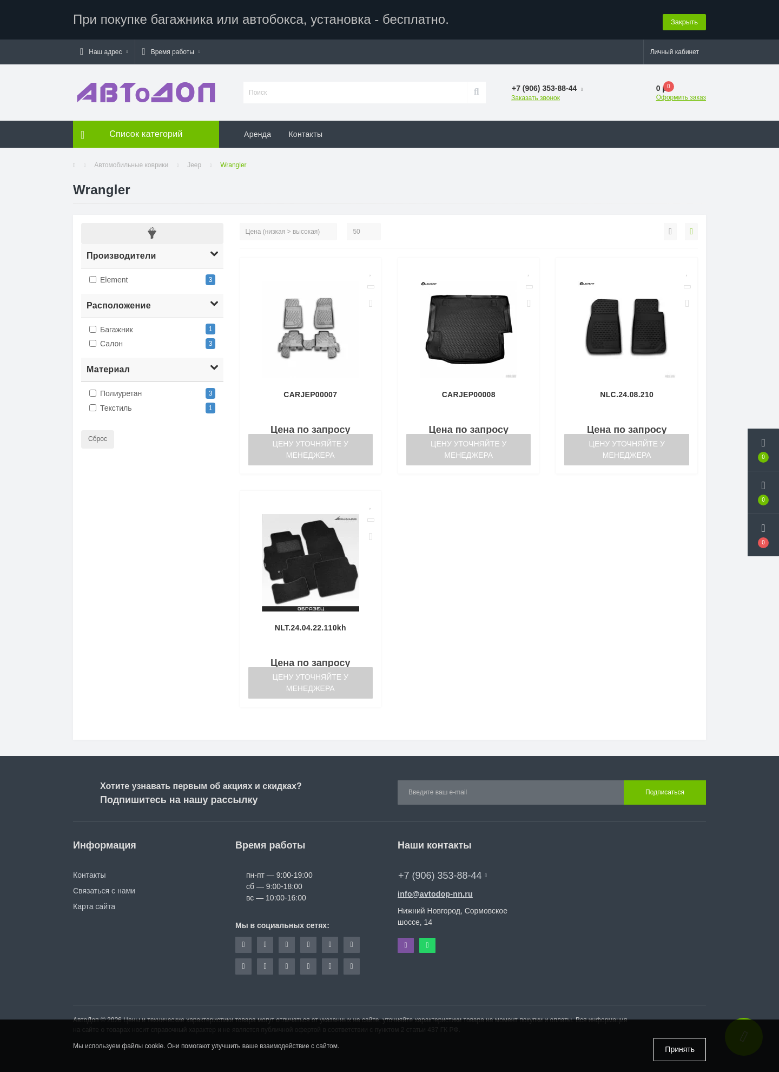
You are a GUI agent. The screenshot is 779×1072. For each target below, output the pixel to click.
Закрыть (684, 19)
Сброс (97, 437)
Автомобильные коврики (131, 163)
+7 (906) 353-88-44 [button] (442, 874)
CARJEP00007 (310, 393)
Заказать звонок (535, 96)
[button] (104, 50)
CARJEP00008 (469, 393)
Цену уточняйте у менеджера (310, 448)
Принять (680, 1049)
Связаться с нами (104, 889)
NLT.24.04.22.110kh (310, 626)
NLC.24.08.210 (626, 393)
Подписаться (664, 791)
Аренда (257, 132)
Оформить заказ (681, 96)
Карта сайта (94, 904)
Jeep (194, 163)
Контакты (305, 132)
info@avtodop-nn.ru (435, 892)
